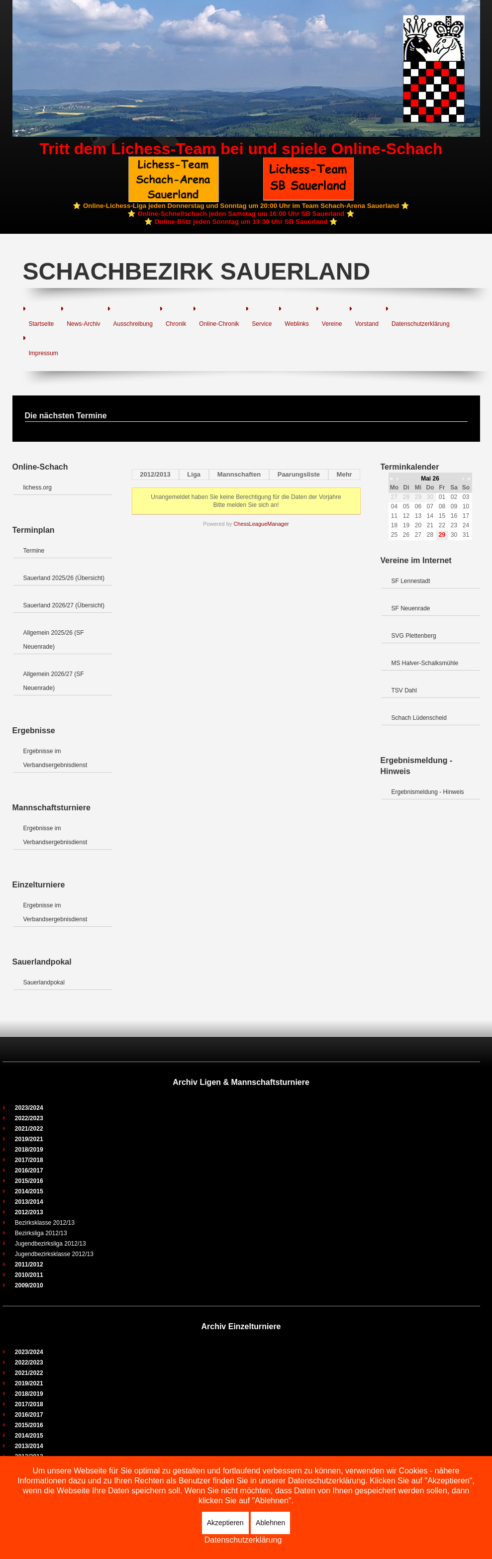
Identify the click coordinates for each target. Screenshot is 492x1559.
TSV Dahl (404, 690)
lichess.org (37, 487)
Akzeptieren (225, 1523)
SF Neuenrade (411, 608)
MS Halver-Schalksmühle (425, 663)
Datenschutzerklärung (421, 323)
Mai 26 (430, 478)
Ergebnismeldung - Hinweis (428, 791)
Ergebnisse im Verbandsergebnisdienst (55, 758)
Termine (34, 550)
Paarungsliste (299, 474)
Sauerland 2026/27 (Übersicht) (63, 605)
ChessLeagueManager (261, 524)
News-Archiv (83, 323)
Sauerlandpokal (44, 982)
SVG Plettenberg (414, 635)
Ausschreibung (133, 323)
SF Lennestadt (411, 581)
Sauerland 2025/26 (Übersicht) (63, 578)
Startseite (41, 323)
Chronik (176, 323)
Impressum (43, 353)
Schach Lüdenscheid (419, 717)
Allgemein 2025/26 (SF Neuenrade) (53, 639)
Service (262, 323)
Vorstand (367, 323)
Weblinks (296, 323)
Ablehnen (270, 1523)
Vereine (332, 323)
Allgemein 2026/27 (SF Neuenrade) (53, 681)
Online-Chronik (219, 323)
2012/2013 (155, 474)
